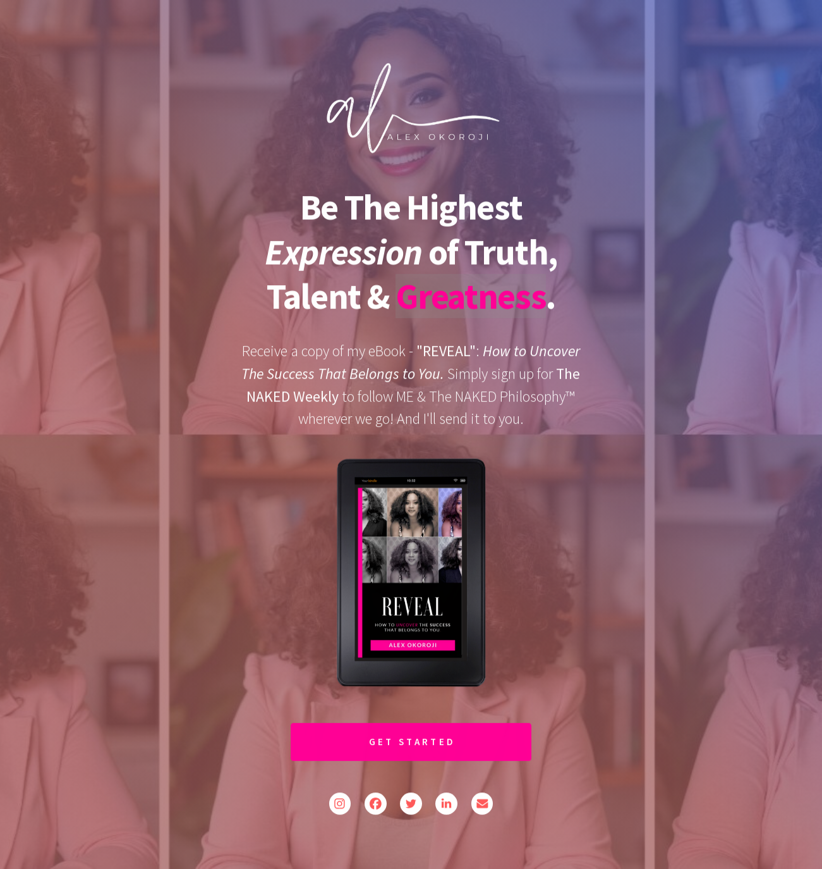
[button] (340, 805)
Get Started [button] (412, 742)
